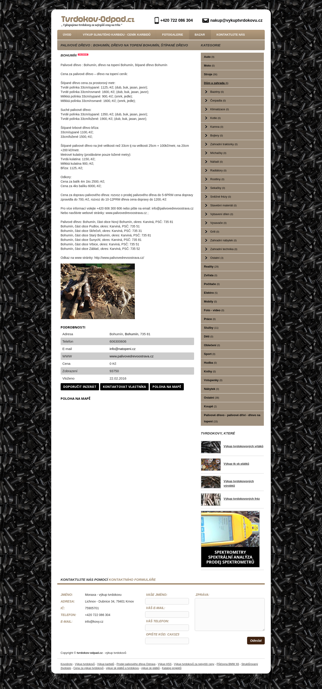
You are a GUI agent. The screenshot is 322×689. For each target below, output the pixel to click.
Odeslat (256, 640)
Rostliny (217, 179)
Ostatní (216, 257)
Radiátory (218, 170)
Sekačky (217, 188)
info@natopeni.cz (123, 349)
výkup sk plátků (150, 668)
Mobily (210, 301)
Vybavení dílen (221, 214)
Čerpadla (218, 100)
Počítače (212, 284)
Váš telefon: (157, 621)
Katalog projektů (172, 668)
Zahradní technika (223, 249)
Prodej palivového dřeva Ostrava (136, 664)
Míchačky (218, 153)
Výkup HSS (165, 664)
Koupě (210, 406)
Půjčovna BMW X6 (228, 664)
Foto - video (214, 310)
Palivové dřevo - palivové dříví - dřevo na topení (232, 418)
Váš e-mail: (155, 608)
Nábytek (211, 389)
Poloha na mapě (167, 386)
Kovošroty (66, 664)
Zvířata (210, 275)
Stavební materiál (223, 205)
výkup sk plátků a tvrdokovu (122, 668)
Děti (208, 336)
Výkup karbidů (105, 664)
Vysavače (218, 223)
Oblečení (212, 345)
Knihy (210, 371)
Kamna (216, 126)
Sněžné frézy (220, 196)
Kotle (215, 118)
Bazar (200, 34)
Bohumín (131, 334)
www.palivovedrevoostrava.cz (132, 356)
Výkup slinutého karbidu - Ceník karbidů (116, 34)
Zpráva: (202, 594)
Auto (209, 56)
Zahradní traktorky (223, 144)
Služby (211, 327)
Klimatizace (219, 109)
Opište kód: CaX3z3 (162, 634)
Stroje (210, 74)
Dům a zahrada (216, 83)
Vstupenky (213, 380)
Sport (209, 354)
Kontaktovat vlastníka (124, 386)
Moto (209, 65)
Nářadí (216, 161)
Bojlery (216, 135)
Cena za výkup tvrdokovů (88, 668)
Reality (211, 266)
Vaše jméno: (156, 594)
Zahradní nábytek (223, 240)
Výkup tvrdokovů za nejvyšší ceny (194, 664)
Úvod (67, 34)
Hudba (210, 362)
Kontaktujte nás (230, 34)
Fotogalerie (172, 34)
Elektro (211, 292)
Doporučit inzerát (79, 386)
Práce (210, 319)
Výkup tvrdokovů (85, 664)
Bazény (217, 91)
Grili (214, 231)
